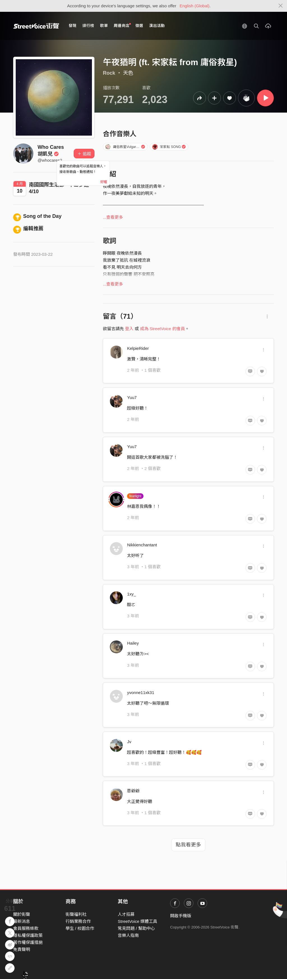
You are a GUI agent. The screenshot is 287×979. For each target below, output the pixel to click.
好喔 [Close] (103, 182)
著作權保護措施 (28, 942)
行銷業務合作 (78, 921)
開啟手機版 (180, 915)
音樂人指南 (128, 935)
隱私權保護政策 (28, 935)
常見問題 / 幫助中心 (136, 928)
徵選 (139, 26)
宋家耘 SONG (169, 147)
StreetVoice (36, 26)
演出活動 (157, 26)
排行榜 (88, 26)
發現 (73, 26)
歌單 (104, 26)
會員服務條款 (25, 928)
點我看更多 (188, 845)
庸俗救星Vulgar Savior (125, 147)
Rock (109, 73)
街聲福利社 (76, 914)
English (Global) (195, 5)
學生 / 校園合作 (80, 928)
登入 (129, 328)
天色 (128, 73)
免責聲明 (21, 949)
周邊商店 (122, 25)
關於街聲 (21, 914)
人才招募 (126, 914)
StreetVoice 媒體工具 (137, 921)
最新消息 (21, 921)
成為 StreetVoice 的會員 (162, 328)
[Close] (280, 6)
